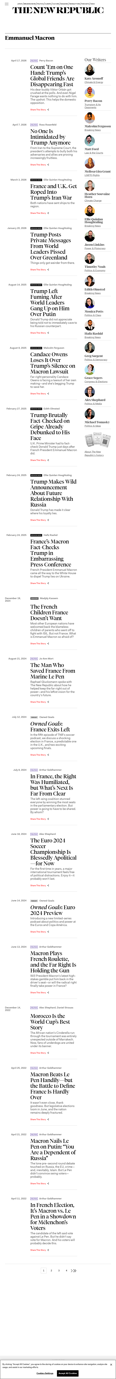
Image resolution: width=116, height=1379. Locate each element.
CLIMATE (48, 4)
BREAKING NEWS (30, 4)
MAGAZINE (64, 4)
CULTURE (55, 4)
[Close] (111, 1364)
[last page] (74, 1270)
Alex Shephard (47, 834)
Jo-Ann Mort (46, 658)
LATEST (20, 4)
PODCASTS (85, 4)
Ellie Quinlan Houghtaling (58, 179)
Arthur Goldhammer (50, 769)
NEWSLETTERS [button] (74, 4)
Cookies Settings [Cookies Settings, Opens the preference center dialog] (45, 1373)
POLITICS (40, 4)
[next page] (71, 1270)
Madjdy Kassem (49, 598)
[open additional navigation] (6, 4)
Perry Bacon (46, 60)
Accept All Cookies (68, 1373)
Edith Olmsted (52, 408)
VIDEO (92, 4)
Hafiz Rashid (51, 535)
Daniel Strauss (65, 1007)
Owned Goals (46, 717)
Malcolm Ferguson (54, 347)
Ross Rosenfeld (47, 124)
